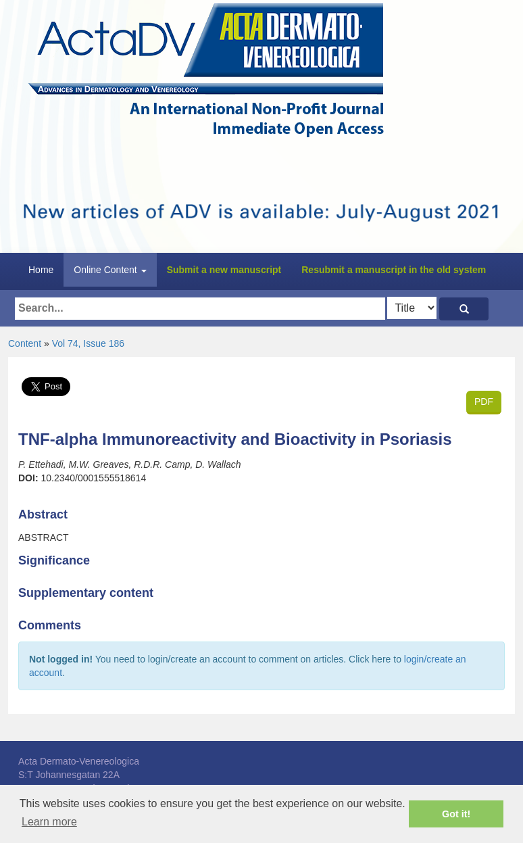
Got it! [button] (456, 814)
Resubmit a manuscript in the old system (393, 269)
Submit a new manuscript (224, 269)
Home (40, 269)
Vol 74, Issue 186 (88, 343)
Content (24, 343)
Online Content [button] (110, 269)
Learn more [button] (49, 821)
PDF (483, 401)
